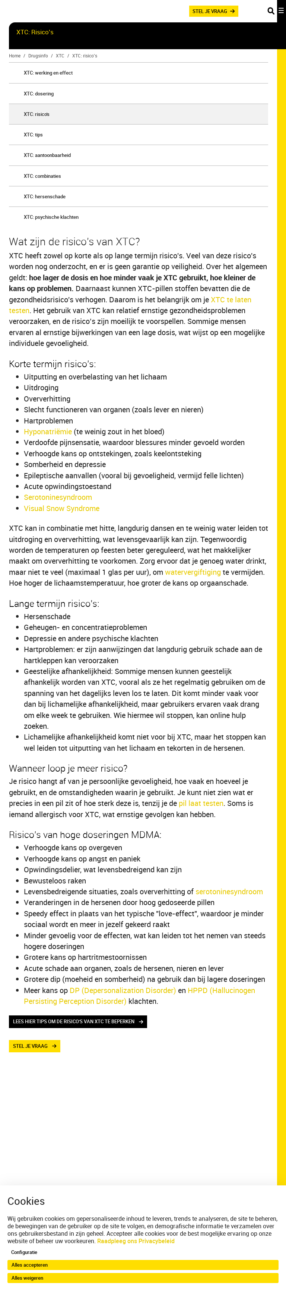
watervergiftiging (193, 572)
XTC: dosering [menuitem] (39, 93)
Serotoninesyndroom (58, 497)
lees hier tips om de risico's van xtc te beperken (73, 1021)
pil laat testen (201, 803)
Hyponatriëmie (48, 431)
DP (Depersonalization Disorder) (123, 990)
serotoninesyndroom (229, 891)
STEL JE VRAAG (210, 10)
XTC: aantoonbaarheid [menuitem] (47, 155)
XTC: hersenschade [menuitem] (45, 196)
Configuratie (24, 1252)
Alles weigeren (27, 1277)
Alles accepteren (30, 1264)
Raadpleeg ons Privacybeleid (136, 1241)
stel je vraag (30, 1046)
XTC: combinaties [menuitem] (42, 176)
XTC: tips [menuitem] (33, 134)
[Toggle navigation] (276, 11)
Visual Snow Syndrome (61, 508)
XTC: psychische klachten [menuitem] (51, 217)
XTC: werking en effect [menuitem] (48, 72)
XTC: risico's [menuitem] (37, 114)
